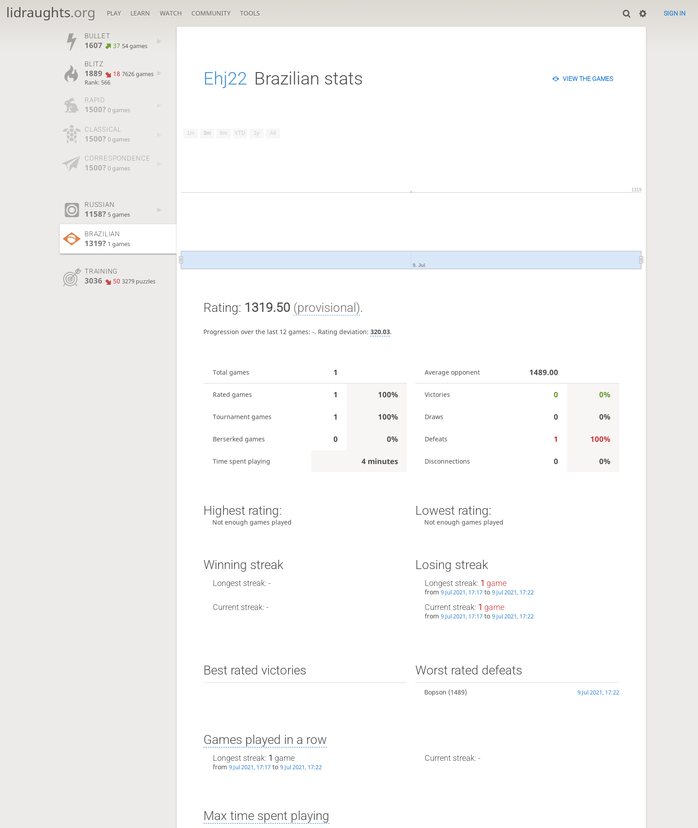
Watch (171, 13)
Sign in (675, 13)
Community (211, 13)
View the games (588, 78)
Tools (250, 13)
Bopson (435, 692)
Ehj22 (225, 78)
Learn (140, 13)
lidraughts (50, 12)
